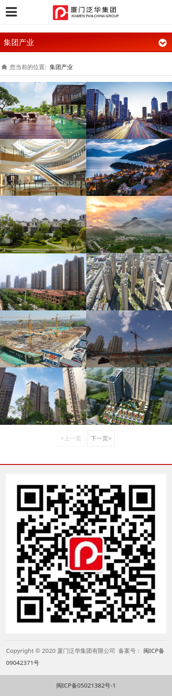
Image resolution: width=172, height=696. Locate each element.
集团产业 (61, 67)
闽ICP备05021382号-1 (86, 685)
